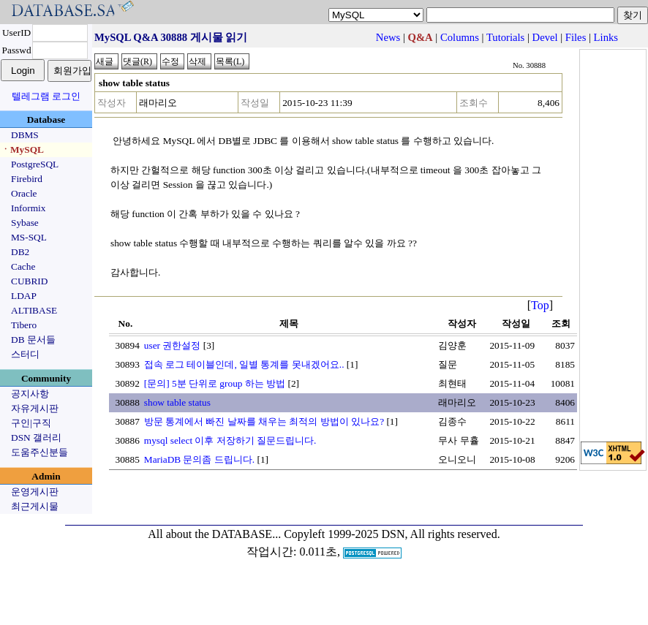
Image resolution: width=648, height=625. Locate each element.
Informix (28, 207)
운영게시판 (35, 491)
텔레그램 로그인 (46, 96)
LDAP (24, 295)
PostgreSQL (35, 164)
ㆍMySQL (22, 149)
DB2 (20, 251)
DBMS (25, 134)
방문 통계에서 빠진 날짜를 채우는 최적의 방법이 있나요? (264, 421)
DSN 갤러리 (36, 437)
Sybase (25, 222)
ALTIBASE (34, 310)
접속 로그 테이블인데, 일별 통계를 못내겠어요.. (244, 364)
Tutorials (505, 37)
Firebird (26, 178)
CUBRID (29, 281)
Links (606, 37)
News (388, 37)
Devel (545, 37)
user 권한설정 (172, 345)
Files (576, 37)
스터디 (25, 354)
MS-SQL (29, 237)
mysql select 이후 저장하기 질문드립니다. (230, 440)
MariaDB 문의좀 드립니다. (199, 459)
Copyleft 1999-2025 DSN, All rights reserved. (392, 534)
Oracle (24, 193)
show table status (177, 402)
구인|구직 (31, 422)
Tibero (24, 324)
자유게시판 (35, 408)
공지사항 (30, 393)
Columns (459, 37)
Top (540, 305)
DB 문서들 (33, 339)
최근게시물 (35, 506)
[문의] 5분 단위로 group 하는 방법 (214, 383)
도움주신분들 (39, 452)
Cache (23, 266)
